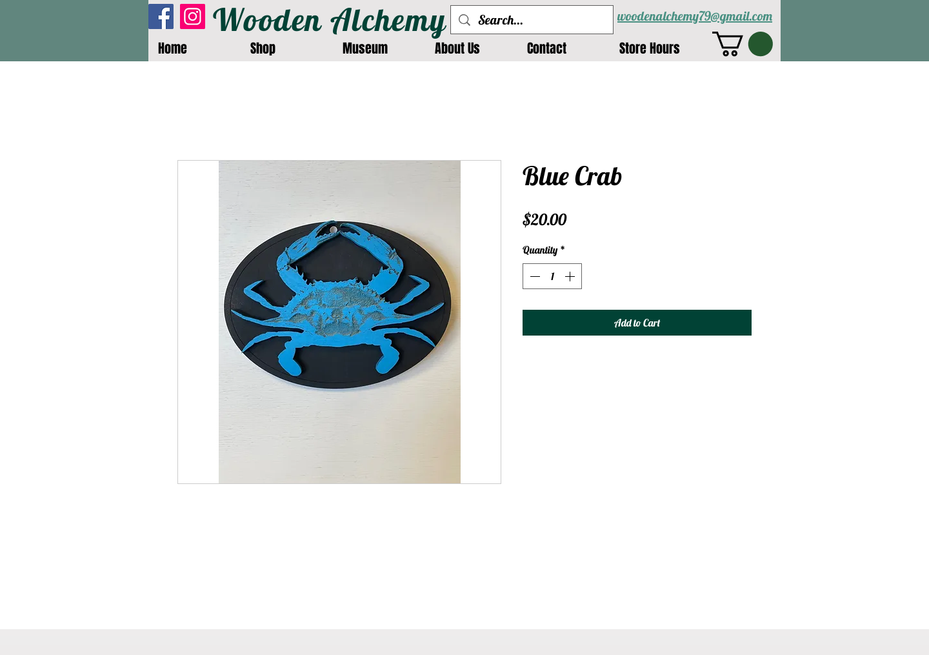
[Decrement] (533, 276)
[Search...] (532, 20)
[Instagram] (192, 16)
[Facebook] (161, 16)
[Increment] (571, 276)
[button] (742, 44)
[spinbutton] (552, 276)
